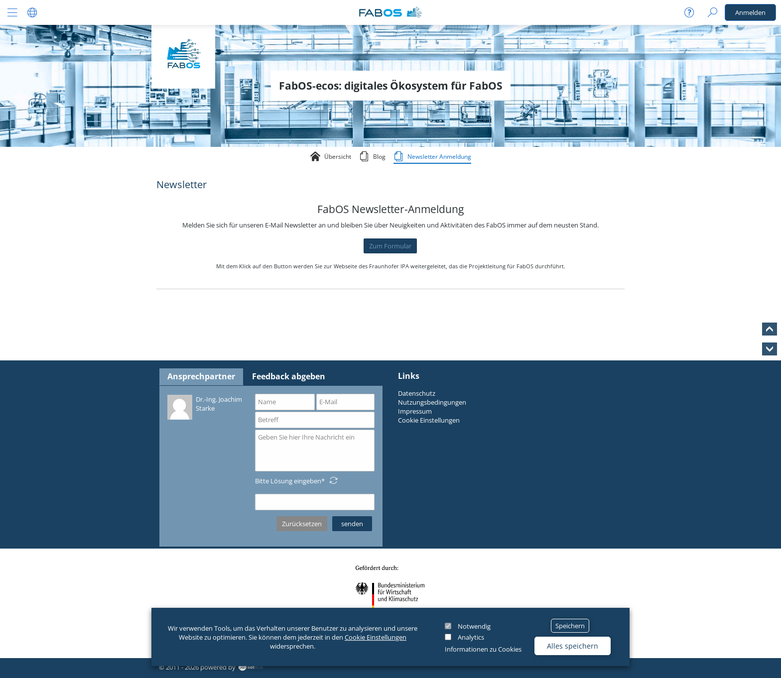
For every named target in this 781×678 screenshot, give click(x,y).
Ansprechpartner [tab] (201, 376)
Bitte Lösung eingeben (288, 480)
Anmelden (750, 12)
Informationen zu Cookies (483, 649)
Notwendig (474, 626)
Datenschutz (416, 393)
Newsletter (181, 184)
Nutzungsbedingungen (432, 402)
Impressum (415, 411)
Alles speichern (572, 646)
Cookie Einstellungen (375, 637)
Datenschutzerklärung (200, 537)
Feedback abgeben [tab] (288, 376)
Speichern (570, 625)
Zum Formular (390, 245)
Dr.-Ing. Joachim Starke (204, 406)
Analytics (471, 637)
